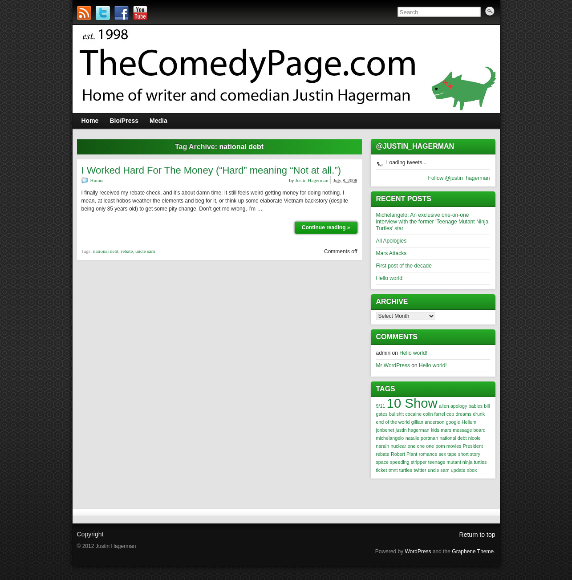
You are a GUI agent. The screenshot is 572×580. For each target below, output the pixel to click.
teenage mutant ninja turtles (457, 462)
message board (469, 430)
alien (444, 406)
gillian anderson (428, 422)
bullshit (396, 414)
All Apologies (391, 241)
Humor (97, 180)
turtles (405, 470)
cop (450, 414)
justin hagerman (413, 430)
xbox (472, 470)
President (473, 446)
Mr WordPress (393, 365)
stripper (419, 462)
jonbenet (385, 430)
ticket (381, 470)
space (382, 462)
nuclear (398, 446)
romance (428, 454)
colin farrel (434, 414)
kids (435, 430)
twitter (420, 470)
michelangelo (390, 438)
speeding (399, 462)
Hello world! (390, 278)
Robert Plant (404, 454)
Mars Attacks (391, 253)
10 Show (412, 403)
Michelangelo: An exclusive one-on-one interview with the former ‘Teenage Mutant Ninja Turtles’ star (432, 221)
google (453, 422)
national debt (105, 251)
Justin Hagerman (311, 180)
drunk (479, 414)
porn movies (448, 446)
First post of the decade (404, 266)
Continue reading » (326, 227)
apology (458, 406)
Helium (469, 422)
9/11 (380, 406)
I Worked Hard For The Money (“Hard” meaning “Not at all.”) (211, 170)
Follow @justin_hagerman (459, 178)
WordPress (418, 551)
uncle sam (145, 251)
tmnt (393, 470)
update (458, 470)
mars (446, 430)
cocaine (413, 414)
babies (476, 406)
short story (469, 454)
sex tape (447, 454)
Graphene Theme (473, 551)
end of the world (393, 422)
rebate (127, 251)
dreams (464, 414)
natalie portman (422, 438)
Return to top (477, 534)
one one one (421, 446)
